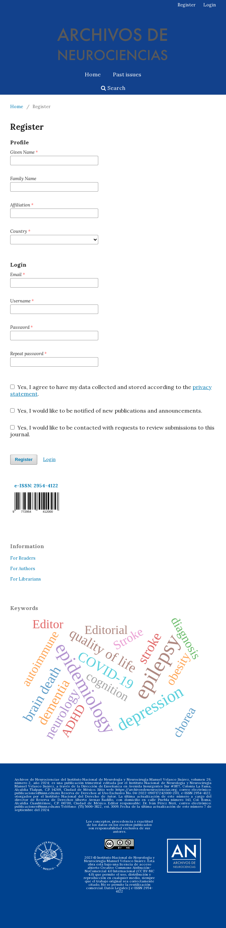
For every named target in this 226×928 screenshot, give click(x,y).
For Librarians (25, 579)
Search (113, 87)
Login (209, 5)
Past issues (127, 74)
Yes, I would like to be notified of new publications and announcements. (106, 410)
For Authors (22, 568)
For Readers (23, 558)
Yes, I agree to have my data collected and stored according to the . (110, 390)
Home (93, 74)
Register (187, 5)
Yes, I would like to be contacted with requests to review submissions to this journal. (112, 431)
